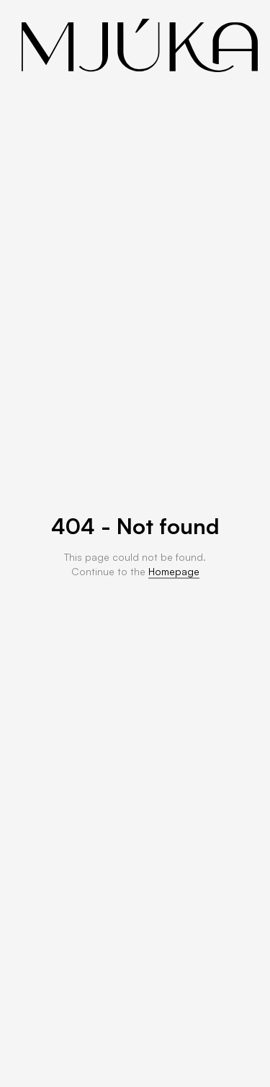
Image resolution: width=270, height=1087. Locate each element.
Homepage (173, 571)
